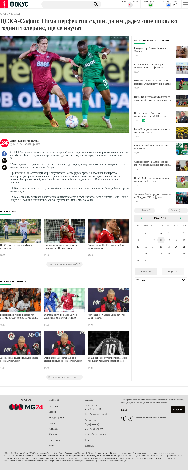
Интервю (53, 434)
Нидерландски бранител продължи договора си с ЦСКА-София (61, 246)
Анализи (53, 428)
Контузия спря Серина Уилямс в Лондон (150, 50)
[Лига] (161, 279)
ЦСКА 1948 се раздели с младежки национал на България (151, 179)
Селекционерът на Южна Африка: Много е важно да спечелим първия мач (151, 163)
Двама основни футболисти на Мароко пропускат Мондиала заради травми (107, 359)
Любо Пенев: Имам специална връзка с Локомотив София (19, 359)
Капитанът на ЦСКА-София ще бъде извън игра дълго (106, 246)
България (53, 406)
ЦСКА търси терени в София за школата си (16, 246)
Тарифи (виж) (92, 424)
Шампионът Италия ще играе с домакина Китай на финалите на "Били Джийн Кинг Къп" (150, 66)
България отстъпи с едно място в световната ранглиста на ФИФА (60, 316)
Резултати (173, 271)
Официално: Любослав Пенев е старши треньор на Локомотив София (63, 359)
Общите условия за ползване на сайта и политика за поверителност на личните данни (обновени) (64, 455)
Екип (87, 440)
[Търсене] (65, 4)
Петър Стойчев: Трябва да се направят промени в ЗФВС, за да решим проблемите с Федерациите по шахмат (152, 115)
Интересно (54, 440)
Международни (57, 417)
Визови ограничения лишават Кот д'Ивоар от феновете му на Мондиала (19, 316)
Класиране (146, 271)
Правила (89, 446)
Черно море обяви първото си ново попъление (151, 147)
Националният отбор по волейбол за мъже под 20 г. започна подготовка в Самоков (152, 98)
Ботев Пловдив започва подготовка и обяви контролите (152, 131)
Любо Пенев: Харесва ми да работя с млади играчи (107, 316)
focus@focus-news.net (96, 414)
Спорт (52, 423)
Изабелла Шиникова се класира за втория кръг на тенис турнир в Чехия (152, 82)
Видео (52, 445)
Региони (53, 412)
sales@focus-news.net (95, 434)
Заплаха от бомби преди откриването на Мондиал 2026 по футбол (152, 196)
